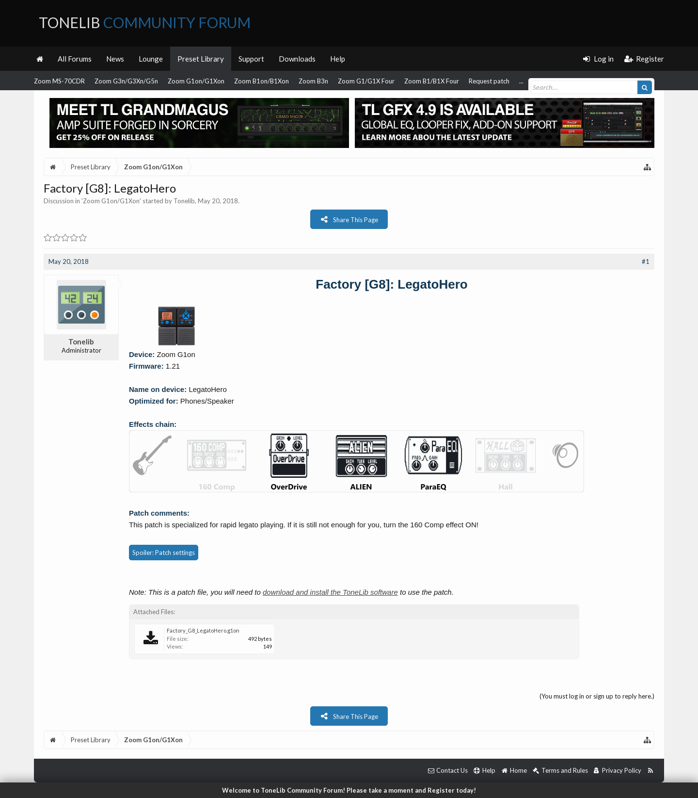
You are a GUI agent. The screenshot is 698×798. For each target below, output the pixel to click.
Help (337, 58)
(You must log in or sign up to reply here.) (596, 696)
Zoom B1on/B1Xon (261, 81)
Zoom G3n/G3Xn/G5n (126, 81)
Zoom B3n (313, 81)
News (115, 58)
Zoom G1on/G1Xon (196, 81)
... (521, 81)
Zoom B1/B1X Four (431, 81)
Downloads (297, 58)
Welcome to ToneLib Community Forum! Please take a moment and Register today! (349, 790)
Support (251, 58)
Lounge (151, 58)
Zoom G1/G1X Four (366, 81)
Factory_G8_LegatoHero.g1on (203, 630)
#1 (646, 261)
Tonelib (184, 201)
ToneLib (145, 22)
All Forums (75, 58)
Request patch (489, 81)
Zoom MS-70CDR (59, 81)
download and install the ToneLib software (330, 592)
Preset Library (200, 58)
